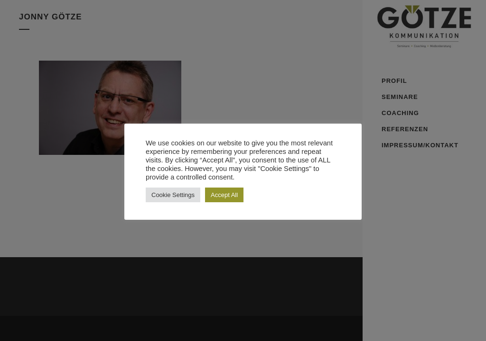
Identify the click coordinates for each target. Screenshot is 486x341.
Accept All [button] (224, 194)
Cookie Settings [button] (173, 194)
